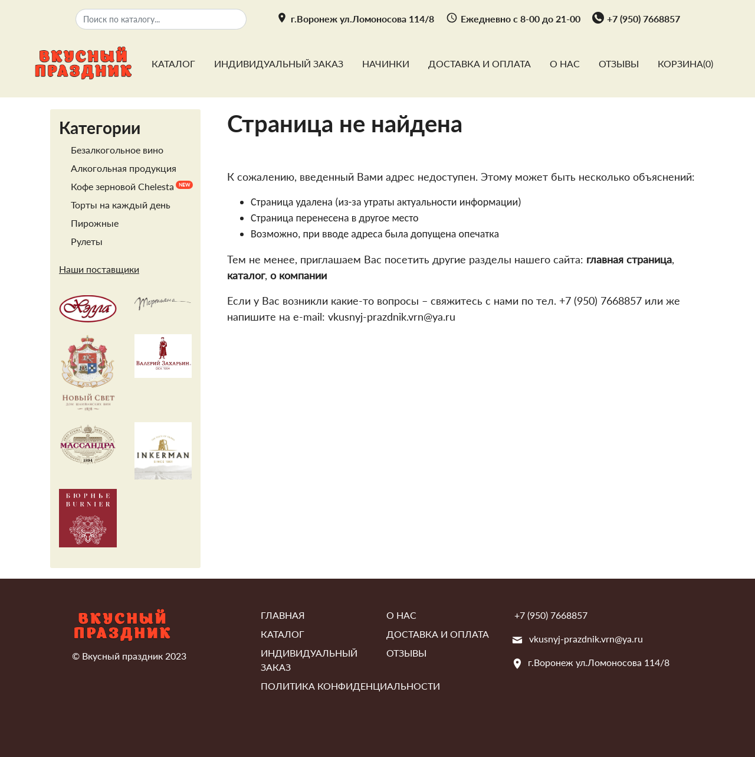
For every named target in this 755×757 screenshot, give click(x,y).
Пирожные (95, 223)
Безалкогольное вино (117, 149)
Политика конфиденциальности (350, 685)
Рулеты (87, 241)
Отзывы (619, 63)
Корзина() (685, 63)
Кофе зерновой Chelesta (122, 186)
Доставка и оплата (479, 63)
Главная (283, 615)
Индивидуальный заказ (278, 63)
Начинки (385, 63)
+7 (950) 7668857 (643, 18)
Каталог (173, 63)
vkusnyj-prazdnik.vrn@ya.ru (586, 638)
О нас (565, 63)
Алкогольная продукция (123, 168)
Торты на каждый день (120, 204)
